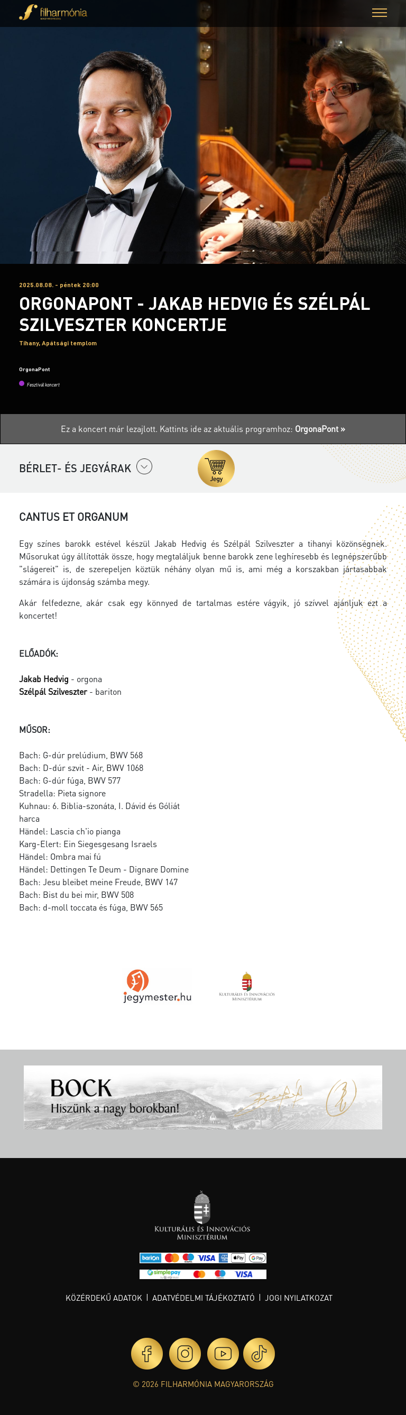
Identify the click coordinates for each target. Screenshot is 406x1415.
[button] (379, 14)
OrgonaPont (34, 369)
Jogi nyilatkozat (299, 1297)
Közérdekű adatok (104, 1297)
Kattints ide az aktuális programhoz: (252, 428)
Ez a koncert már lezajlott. (110, 428)
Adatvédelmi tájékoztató (203, 1297)
